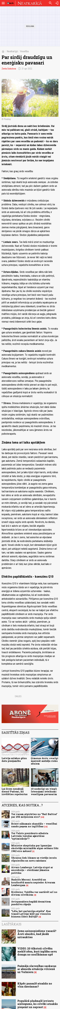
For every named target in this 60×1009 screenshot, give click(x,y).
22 (42, 817)
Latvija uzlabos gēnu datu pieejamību (14, 759)
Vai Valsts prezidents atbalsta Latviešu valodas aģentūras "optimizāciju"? (29, 836)
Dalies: (18, 696)
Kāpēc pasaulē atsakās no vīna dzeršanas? (34, 985)
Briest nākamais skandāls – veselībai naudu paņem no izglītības (34, 825)
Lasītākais (11, 924)
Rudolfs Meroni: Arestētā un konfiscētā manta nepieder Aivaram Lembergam (33, 882)
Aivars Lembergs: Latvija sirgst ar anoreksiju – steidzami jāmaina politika (32, 870)
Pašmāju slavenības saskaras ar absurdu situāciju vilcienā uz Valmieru (36, 969)
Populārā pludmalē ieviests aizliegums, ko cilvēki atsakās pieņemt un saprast (37, 1004)
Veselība (24, 51)
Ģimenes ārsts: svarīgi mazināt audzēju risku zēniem (44, 761)
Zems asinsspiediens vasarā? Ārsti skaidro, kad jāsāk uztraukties (36, 934)
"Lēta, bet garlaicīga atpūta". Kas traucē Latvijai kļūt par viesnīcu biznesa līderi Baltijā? (31, 914)
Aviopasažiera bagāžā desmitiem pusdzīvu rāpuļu (31, 903)
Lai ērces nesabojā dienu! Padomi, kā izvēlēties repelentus (15, 791)
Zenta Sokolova (9, 68)
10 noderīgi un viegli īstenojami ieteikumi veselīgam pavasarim (44, 791)
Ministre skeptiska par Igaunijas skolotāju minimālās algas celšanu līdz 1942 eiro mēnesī (34, 848)
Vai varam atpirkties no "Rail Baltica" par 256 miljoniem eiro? (34, 815)
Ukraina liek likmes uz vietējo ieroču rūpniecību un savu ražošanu (34, 859)
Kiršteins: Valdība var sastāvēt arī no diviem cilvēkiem (34, 893)
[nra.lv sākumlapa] (10, 3)
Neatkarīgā (12, 51)
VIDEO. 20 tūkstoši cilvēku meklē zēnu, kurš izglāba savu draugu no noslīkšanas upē (37, 951)
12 (46, 827)
